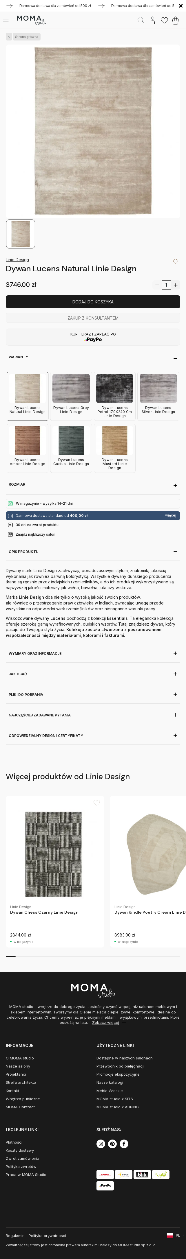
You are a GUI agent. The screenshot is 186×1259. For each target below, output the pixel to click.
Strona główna (25, 36)
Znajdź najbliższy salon (35, 534)
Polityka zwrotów (21, 1166)
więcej (170, 515)
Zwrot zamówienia (22, 1158)
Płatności (14, 1142)
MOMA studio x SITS (114, 1098)
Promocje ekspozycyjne (118, 1074)
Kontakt (12, 1090)
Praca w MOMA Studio (26, 1174)
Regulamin (15, 1235)
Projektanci (16, 1074)
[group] (55, 872)
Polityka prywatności (47, 1235)
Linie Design (17, 259)
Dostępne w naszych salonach (124, 1058)
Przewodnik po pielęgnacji (120, 1066)
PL (178, 1235)
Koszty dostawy (20, 1150)
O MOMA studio (20, 1058)
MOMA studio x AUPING (117, 1107)
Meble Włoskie (109, 1090)
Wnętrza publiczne (23, 1098)
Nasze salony (18, 1066)
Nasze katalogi (109, 1082)
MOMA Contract (20, 1107)
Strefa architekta (21, 1082)
